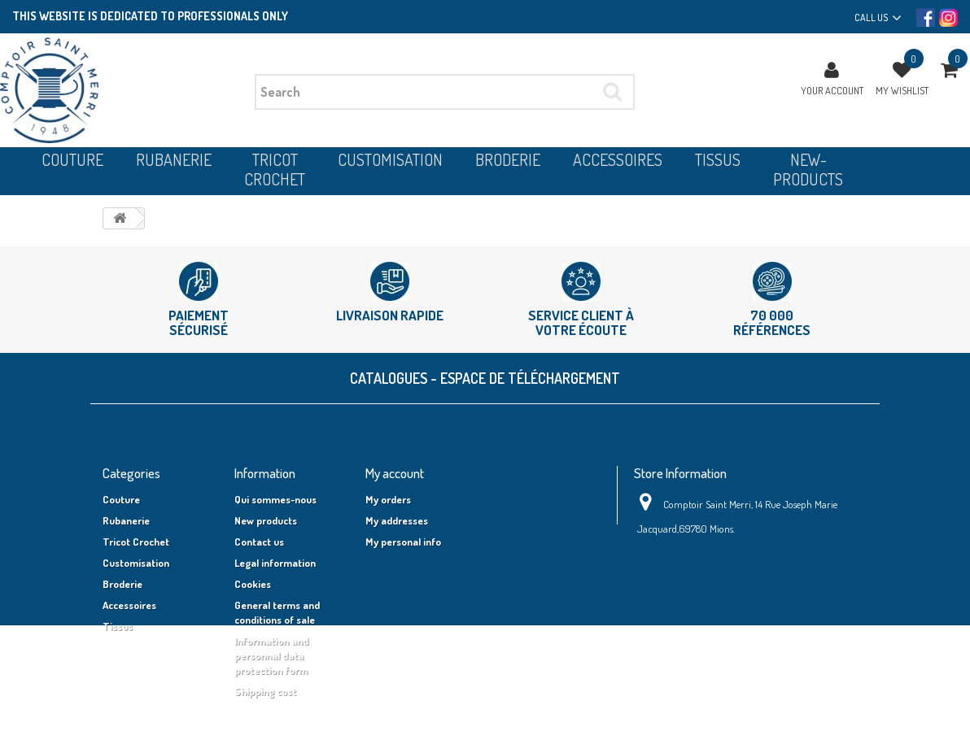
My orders (388, 499)
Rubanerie (126, 520)
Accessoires (129, 605)
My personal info (403, 541)
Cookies (252, 583)
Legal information (275, 562)
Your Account (832, 90)
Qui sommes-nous (275, 499)
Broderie (122, 583)
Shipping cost (265, 691)
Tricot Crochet (136, 541)
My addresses (396, 520)
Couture (121, 499)
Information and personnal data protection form (271, 655)
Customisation (136, 562)
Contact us (259, 541)
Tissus (118, 626)
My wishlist (902, 90)
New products (265, 520)
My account (394, 472)
